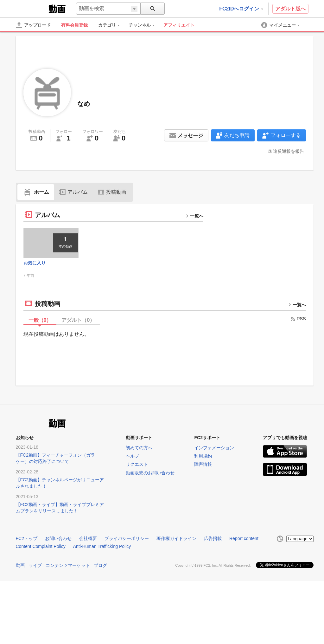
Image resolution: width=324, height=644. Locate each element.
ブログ (100, 566)
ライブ (35, 566)
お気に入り (34, 264)
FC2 (31, 8)
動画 (20, 566)
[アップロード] (33, 25)
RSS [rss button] (298, 320)
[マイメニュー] (281, 25)
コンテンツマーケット (68, 566)
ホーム (35, 192)
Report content (243, 540)
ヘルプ (132, 457)
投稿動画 (112, 192)
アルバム (73, 192)
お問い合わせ (58, 540)
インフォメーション (214, 449)
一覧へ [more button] (194, 215)
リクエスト (137, 466)
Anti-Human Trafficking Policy (102, 547)
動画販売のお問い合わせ (150, 474)
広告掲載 (213, 540)
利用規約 (203, 457)
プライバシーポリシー (127, 540)
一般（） (40, 321)
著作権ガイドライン (176, 540)
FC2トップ (26, 540)
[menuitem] (112, 25)
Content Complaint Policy (41, 547)
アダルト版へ (290, 8)
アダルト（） (78, 321)
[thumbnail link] (52, 243)
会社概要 (88, 540)
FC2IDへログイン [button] (241, 8)
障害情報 (203, 466)
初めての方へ (139, 449)
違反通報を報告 (288, 151)
